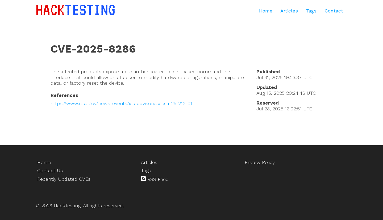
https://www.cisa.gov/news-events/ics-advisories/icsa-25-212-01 (121, 103)
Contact (333, 11)
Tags (311, 11)
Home (265, 11)
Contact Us (50, 170)
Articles (289, 11)
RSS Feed (155, 179)
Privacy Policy (260, 162)
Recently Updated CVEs (63, 179)
